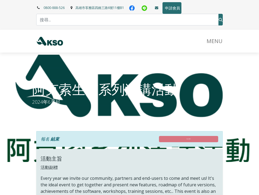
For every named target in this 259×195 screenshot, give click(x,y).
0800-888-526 (54, 7)
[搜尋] (220, 19)
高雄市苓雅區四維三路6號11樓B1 (99, 7)
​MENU (215, 41)
